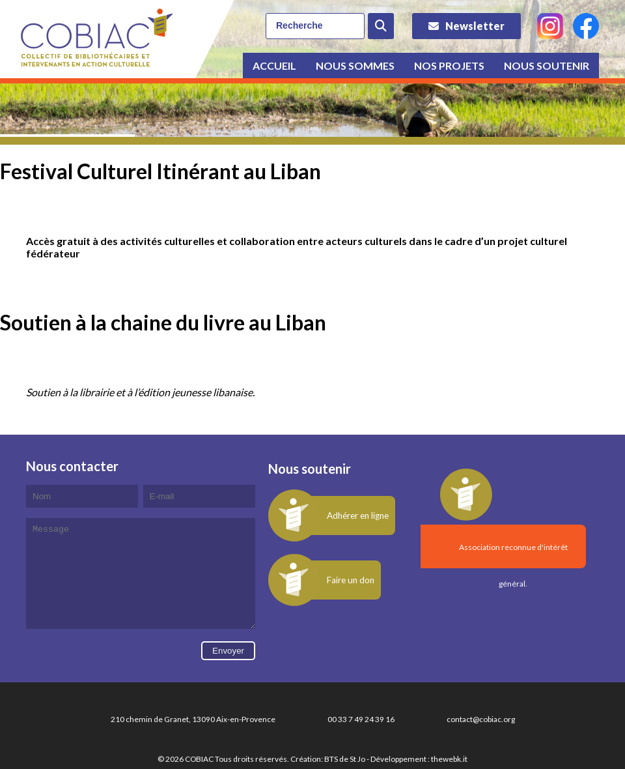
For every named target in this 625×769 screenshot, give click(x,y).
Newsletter (475, 26)
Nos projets (449, 65)
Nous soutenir (546, 65)
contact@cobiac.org (481, 739)
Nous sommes (355, 65)
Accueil (274, 65)
